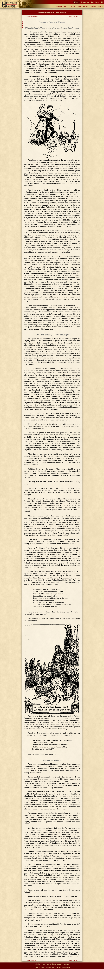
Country (59, 6)
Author (73, 6)
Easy (79, 6)
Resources (85, 2)
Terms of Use (51, 964)
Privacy (59, 964)
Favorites (93, 6)
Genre (66, 6)
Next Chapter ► (74, 17)
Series (85, 6)
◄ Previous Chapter (30, 17)
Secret (100, 6)
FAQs (44, 964)
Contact (66, 964)
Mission (37, 964)
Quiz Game (95, 2)
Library (76, 2)
